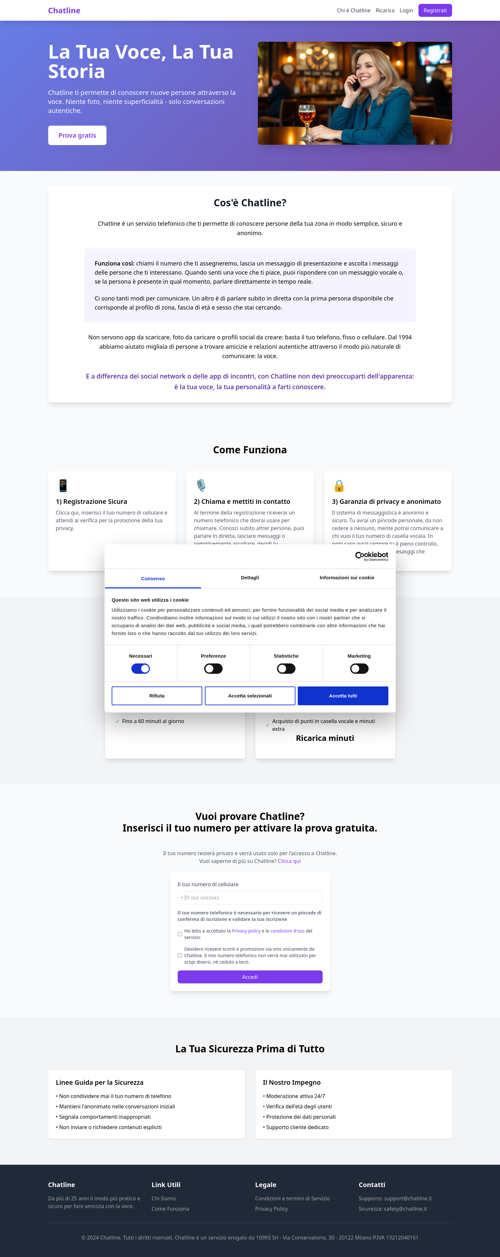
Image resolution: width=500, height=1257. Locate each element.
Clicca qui (67, 512)
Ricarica (385, 10)
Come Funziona (170, 1208)
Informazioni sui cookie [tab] (347, 577)
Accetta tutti (343, 695)
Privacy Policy (271, 1208)
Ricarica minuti (325, 737)
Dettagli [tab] (250, 577)
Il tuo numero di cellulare (208, 884)
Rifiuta (157, 695)
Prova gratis (77, 135)
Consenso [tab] (153, 578)
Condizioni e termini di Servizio (292, 1198)
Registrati (435, 10)
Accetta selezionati (250, 695)
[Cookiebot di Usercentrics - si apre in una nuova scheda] (360, 556)
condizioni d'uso (288, 931)
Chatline (64, 10)
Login (406, 10)
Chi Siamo (164, 1198)
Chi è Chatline (353, 10)
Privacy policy (246, 931)
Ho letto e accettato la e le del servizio (248, 934)
